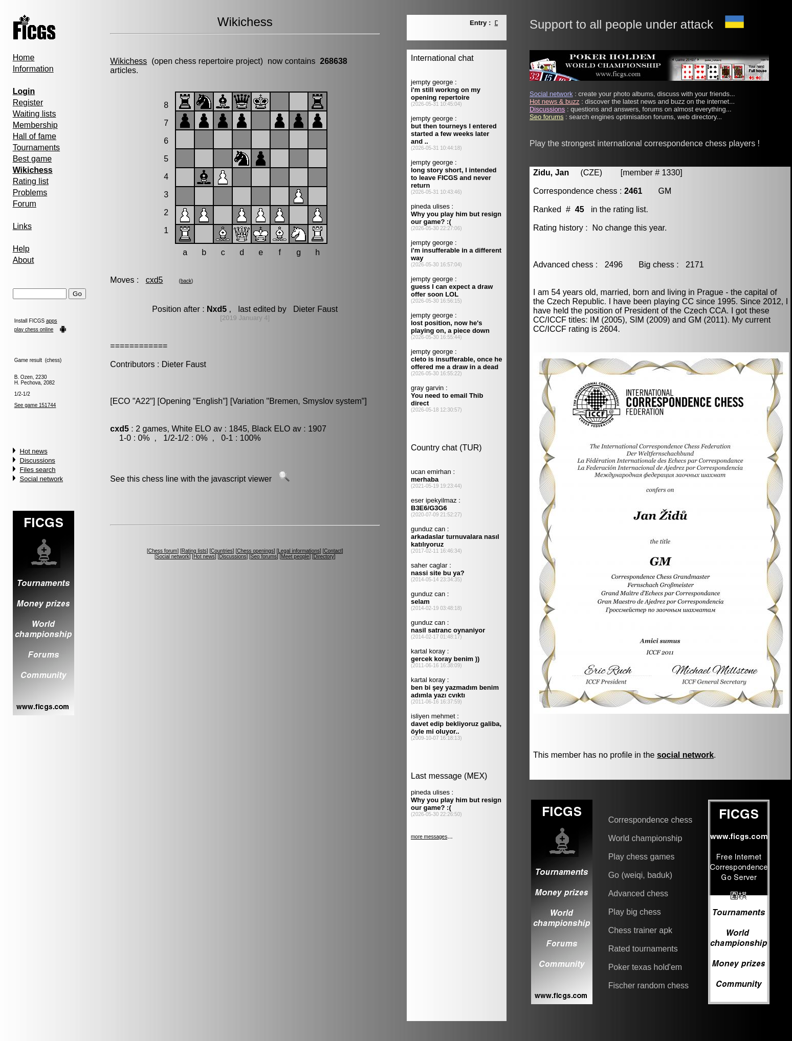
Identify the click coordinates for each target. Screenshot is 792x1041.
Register (28, 102)
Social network (41, 479)
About (23, 260)
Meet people (295, 556)
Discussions (37, 460)
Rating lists (194, 551)
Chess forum (163, 551)
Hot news (34, 451)
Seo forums (264, 556)
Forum (24, 203)
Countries (222, 551)
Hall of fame (34, 136)
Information (33, 68)
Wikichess (128, 61)
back (186, 281)
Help (21, 248)
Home (24, 57)
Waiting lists (34, 113)
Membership (35, 125)
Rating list (31, 181)
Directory (324, 556)
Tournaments (36, 147)
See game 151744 (35, 405)
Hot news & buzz (555, 101)
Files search (38, 469)
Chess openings (255, 551)
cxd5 (154, 280)
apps (51, 321)
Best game (32, 158)
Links (22, 226)
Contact (332, 551)
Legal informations (299, 551)
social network (685, 755)
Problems (30, 192)
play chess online (34, 329)
